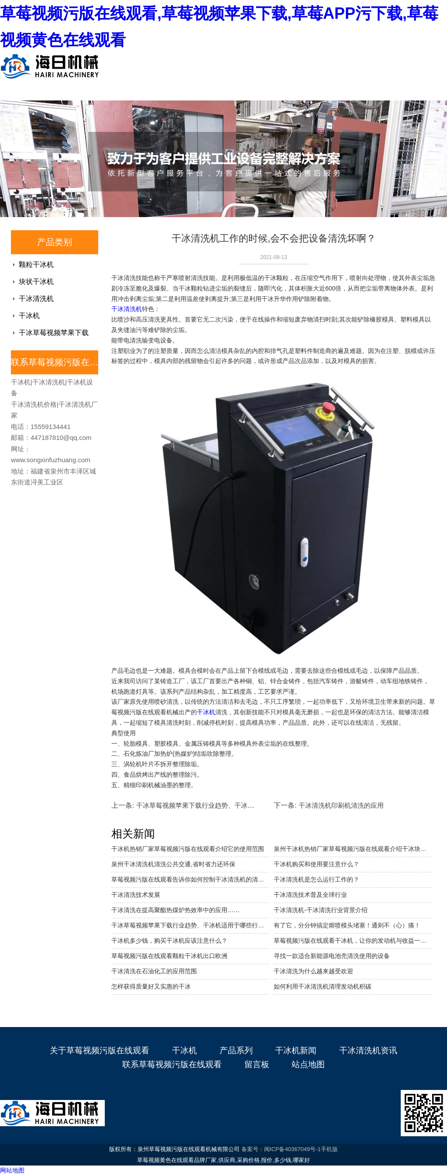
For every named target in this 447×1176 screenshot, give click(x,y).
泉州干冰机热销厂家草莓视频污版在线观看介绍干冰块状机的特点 (352, 848)
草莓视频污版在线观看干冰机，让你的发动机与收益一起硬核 (352, 940)
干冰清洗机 (36, 298)
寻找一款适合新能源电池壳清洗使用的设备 (332, 955)
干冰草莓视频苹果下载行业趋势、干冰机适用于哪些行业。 (190, 925)
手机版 (329, 1149)
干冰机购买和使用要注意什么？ (316, 864)
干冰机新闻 (295, 1050)
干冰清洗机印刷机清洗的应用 (341, 805)
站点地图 (308, 1064)
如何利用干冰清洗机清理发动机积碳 (322, 986)
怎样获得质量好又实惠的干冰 (151, 986)
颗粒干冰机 (36, 264)
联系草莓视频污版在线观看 (172, 1064)
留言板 (256, 1064)
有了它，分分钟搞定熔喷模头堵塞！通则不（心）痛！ (347, 925)
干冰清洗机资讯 (368, 1050)
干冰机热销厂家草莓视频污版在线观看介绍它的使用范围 (187, 848)
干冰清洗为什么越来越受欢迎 (313, 971)
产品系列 (236, 1050)
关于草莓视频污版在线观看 (99, 1050)
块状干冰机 (36, 281)
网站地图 (12, 1170)
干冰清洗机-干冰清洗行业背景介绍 (321, 909)
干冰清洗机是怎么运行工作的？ (316, 879)
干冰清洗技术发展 (135, 894)
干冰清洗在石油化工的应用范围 (154, 971)
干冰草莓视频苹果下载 (54, 332)
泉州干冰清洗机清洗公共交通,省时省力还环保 (173, 864)
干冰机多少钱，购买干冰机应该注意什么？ (169, 940)
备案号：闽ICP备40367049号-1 (281, 1149)
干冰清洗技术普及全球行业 (310, 894)
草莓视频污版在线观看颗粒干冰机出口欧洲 (169, 955)
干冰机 (29, 315)
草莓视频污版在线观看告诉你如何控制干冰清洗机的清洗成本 (190, 879)
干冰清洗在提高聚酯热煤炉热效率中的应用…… (175, 909)
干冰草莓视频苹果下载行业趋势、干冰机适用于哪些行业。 (221, 805)
